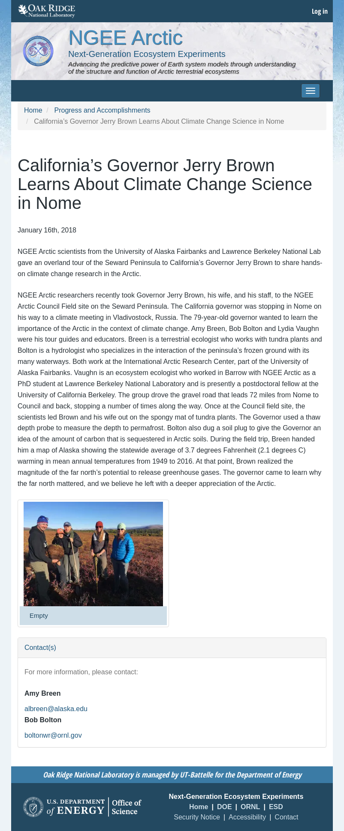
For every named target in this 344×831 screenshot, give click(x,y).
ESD (276, 806)
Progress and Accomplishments (102, 110)
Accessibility (247, 817)
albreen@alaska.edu (56, 708)
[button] (93, 554)
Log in (320, 11)
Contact (286, 817)
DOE (224, 806)
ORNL (250, 806)
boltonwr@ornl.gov (53, 735)
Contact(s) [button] (40, 647)
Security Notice (197, 817)
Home (33, 110)
